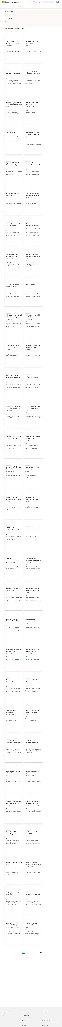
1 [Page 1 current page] (23, 952)
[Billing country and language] (48, 2)
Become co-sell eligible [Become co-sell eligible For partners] (46, 1025)
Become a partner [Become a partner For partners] (45, 1013)
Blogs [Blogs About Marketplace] (3, 1015)
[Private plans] (40, 2)
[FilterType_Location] (6, 11)
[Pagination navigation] (33, 953)
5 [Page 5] (36, 952)
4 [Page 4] (33, 952)
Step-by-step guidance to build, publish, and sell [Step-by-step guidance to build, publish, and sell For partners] (51, 1022)
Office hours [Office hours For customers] (24, 1013)
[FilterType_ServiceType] (6, 21)
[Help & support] (33, 2)
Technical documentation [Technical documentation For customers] (26, 1017)
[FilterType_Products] (6, 15)
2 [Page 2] (26, 952)
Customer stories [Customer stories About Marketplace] (5, 1017)
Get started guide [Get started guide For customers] (25, 1015)
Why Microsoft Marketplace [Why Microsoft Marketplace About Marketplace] (7, 1013)
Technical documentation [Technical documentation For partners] (46, 1020)
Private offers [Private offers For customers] (24, 1020)
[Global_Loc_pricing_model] (6, 25)
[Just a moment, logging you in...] (57, 2)
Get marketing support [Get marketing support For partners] (46, 1017)
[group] (7, 47)
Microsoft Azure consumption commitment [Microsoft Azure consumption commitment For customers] (30, 1022)
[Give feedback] (30, 2)
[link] (14, 48)
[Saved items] (37, 2)
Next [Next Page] (41, 952)
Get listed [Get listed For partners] (44, 1015)
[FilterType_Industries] (6, 18)
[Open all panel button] (4, 6)
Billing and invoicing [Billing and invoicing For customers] (25, 1025)
